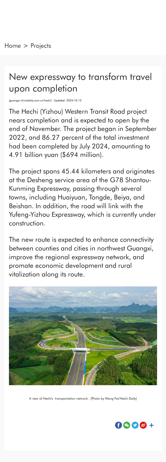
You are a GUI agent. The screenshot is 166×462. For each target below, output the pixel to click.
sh (151, 425)
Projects (41, 45)
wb (143, 425)
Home (12, 45)
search (150, 15)
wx (126, 425)
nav (15, 15)
